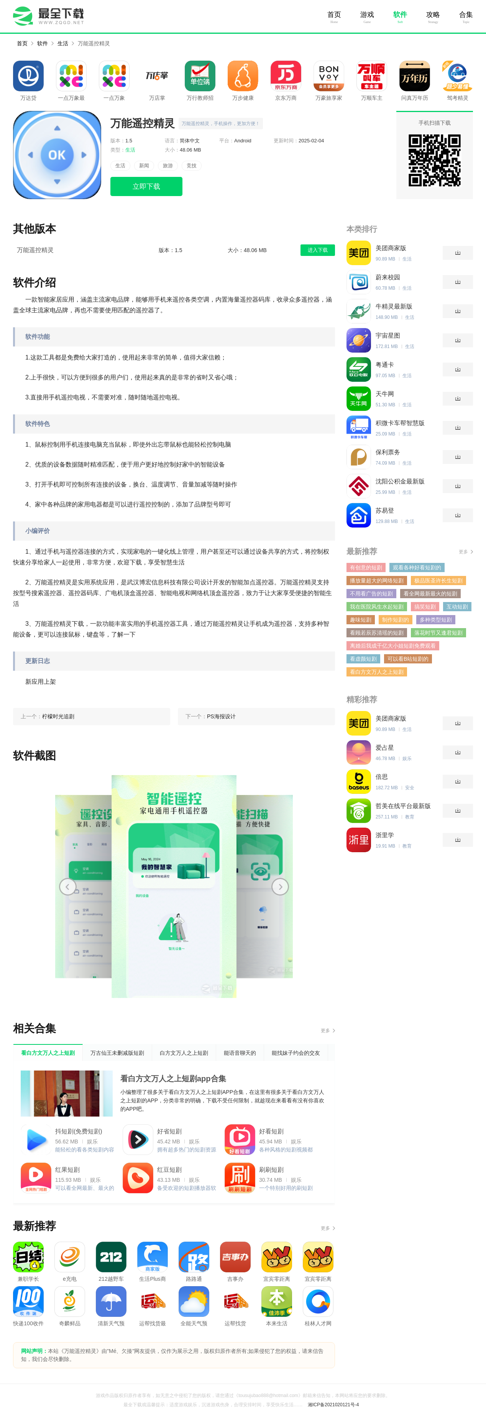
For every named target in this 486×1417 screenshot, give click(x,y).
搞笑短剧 (425, 607)
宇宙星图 (388, 335)
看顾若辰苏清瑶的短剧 (377, 633)
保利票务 (388, 452)
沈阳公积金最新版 (400, 481)
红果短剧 (67, 1169)
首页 (334, 14)
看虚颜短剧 (363, 659)
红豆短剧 (169, 1169)
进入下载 (318, 250)
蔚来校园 (388, 277)
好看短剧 (271, 1131)
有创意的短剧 (366, 567)
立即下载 (146, 186)
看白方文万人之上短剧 (377, 672)
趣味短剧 (360, 620)
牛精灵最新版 (394, 306)
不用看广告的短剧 (371, 594)
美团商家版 (391, 248)
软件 (400, 14)
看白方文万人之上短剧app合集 (173, 1078)
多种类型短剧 (436, 620)
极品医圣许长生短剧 (438, 580)
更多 (325, 1030)
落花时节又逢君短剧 (438, 633)
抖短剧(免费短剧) (78, 1131)
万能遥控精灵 (94, 43)
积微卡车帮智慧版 (400, 423)
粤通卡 (385, 364)
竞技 (192, 165)
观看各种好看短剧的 (417, 567)
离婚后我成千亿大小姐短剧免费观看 (393, 646)
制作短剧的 (395, 620)
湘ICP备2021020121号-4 (333, 1404)
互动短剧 (457, 607)
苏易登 (385, 510)
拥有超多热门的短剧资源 (186, 1149)
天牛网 (385, 394)
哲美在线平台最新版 (403, 806)
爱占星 (385, 747)
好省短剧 (169, 1131)
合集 (466, 14)
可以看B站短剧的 (408, 659)
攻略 (433, 14)
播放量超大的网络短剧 (377, 580)
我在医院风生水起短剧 (377, 607)
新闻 (144, 165)
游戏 (367, 14)
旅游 (168, 165)
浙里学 (385, 835)
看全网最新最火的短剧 (430, 594)
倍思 (382, 777)
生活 (62, 43)
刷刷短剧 (271, 1169)
